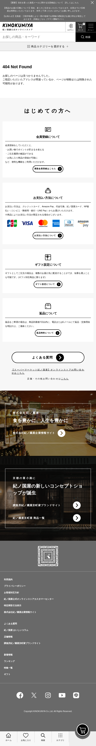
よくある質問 (42, 357)
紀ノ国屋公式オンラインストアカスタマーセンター (29, 599)
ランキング (9, 661)
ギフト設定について (45, 284)
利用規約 (8, 579)
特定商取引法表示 (12, 605)
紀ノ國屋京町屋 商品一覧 (29, 517)
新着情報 (8, 655)
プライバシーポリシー (15, 586)
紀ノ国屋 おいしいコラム (16, 630)
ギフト (7, 674)
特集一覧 (8, 668)
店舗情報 (8, 637)
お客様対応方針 (11, 592)
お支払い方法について (45, 235)
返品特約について (45, 333)
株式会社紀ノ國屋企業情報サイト (34, 432)
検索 (87, 37)
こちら (65, 378)
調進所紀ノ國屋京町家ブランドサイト (37, 505)
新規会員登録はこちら (45, 169)
